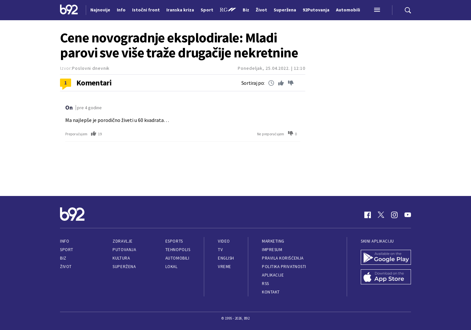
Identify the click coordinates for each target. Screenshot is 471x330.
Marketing (273, 241)
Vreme (224, 266)
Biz (63, 258)
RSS (265, 283)
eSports (174, 241)
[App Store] (386, 277)
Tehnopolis (177, 249)
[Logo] (69, 10)
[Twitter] (381, 215)
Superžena (124, 266)
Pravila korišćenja (283, 258)
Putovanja (124, 249)
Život (66, 266)
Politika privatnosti (284, 266)
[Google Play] (386, 258)
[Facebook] (367, 215)
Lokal (171, 266)
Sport (66, 249)
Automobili (177, 258)
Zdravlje (122, 241)
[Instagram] (394, 215)
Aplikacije (273, 275)
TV (220, 249)
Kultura (121, 258)
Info (64, 241)
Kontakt (271, 292)
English (226, 258)
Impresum (272, 249)
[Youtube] (407, 215)
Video (224, 241)
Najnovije (100, 10)
